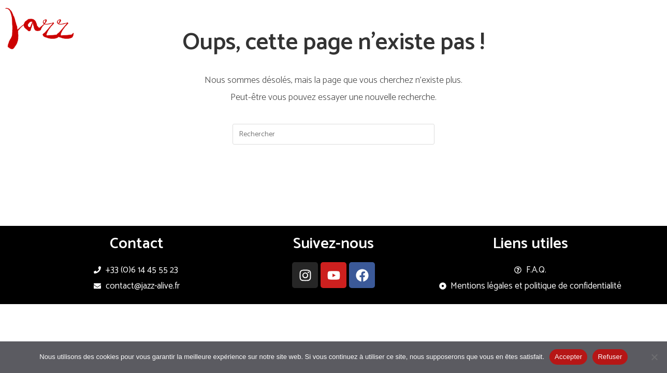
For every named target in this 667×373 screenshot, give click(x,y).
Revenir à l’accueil (334, 187)
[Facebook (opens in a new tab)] (636, 12)
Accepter (568, 357)
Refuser (610, 357)
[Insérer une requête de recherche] (333, 134)
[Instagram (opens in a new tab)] (650, 12)
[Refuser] (654, 357)
